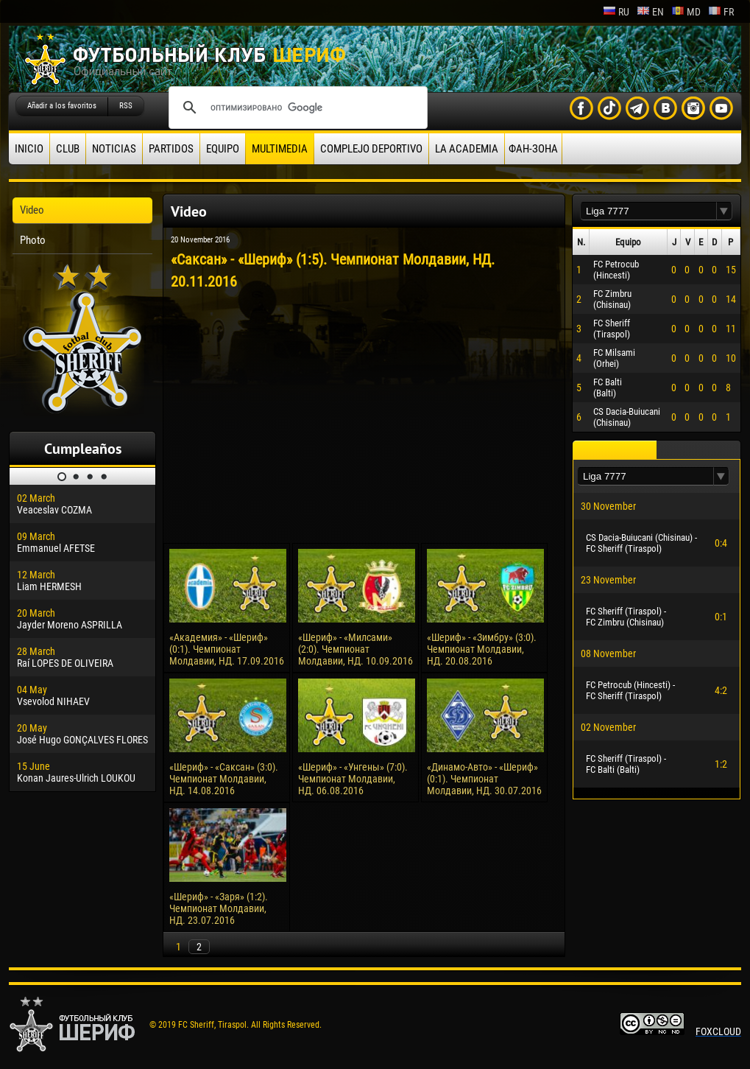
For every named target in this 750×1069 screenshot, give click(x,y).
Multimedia (280, 148)
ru (616, 12)
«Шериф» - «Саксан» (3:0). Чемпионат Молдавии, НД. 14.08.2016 (223, 778)
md (686, 12)
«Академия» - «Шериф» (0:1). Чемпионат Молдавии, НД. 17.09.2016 (226, 649)
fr (721, 12)
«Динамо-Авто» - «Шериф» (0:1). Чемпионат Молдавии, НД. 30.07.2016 (484, 778)
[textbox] (648, 211)
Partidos (171, 148)
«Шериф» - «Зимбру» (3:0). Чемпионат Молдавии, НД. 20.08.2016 (482, 649)
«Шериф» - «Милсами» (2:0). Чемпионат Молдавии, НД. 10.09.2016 (355, 649)
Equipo (222, 148)
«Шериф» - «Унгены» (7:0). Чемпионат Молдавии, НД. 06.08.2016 (353, 778)
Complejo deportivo (371, 148)
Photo (33, 240)
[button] (724, 211)
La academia (466, 148)
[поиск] (296, 107)
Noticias (114, 148)
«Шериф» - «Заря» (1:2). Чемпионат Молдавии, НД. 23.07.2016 (218, 908)
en (650, 12)
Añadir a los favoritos (61, 106)
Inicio (29, 148)
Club (67, 148)
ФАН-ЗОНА (533, 148)
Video (32, 210)
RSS (125, 106)
